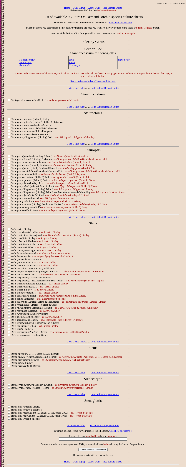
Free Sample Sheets (112, 7)
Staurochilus (25, 62)
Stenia (72, 62)
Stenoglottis (124, 59)
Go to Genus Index (76, 88)
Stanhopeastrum (27, 59)
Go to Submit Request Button (105, 88)
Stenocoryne (75, 65)
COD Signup (79, 7)
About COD (94, 7)
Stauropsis (24, 65)
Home (67, 7)
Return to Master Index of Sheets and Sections (92, 81)
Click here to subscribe (120, 22)
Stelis (71, 59)
